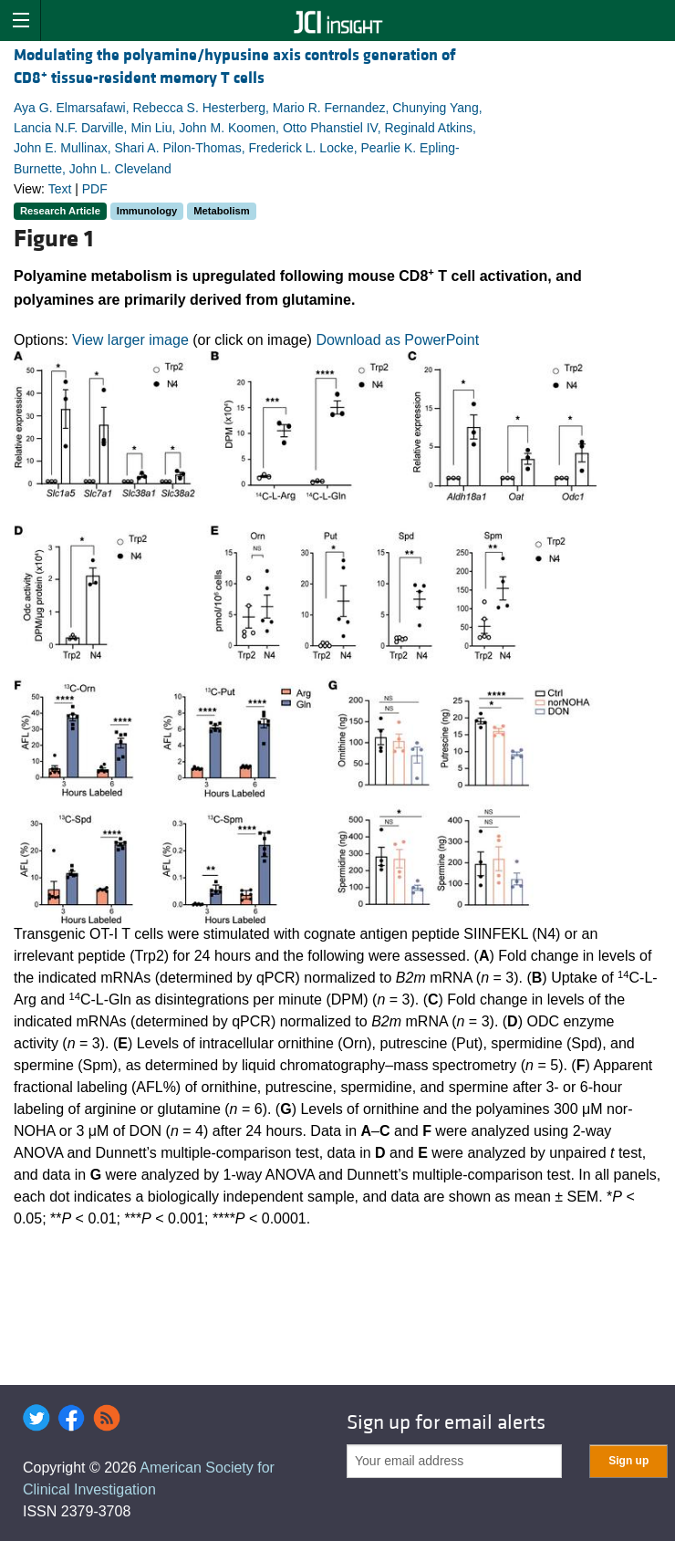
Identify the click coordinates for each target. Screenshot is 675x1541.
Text (60, 189)
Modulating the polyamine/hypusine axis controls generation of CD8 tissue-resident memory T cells (235, 67)
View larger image (130, 340)
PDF (95, 189)
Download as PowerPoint (397, 340)
